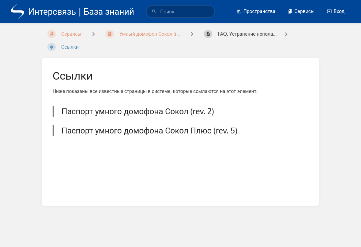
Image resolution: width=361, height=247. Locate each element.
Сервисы (301, 11)
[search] (180, 11)
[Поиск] (154, 11)
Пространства (256, 11)
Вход (335, 11)
